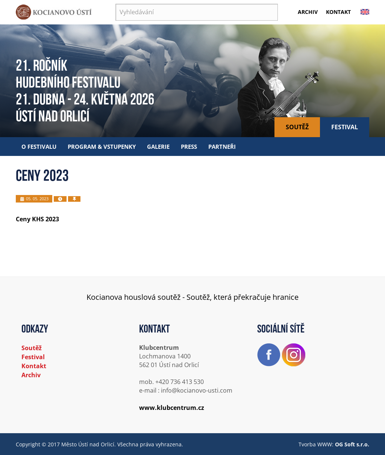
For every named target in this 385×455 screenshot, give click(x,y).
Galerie (158, 146)
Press (189, 146)
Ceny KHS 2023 (37, 219)
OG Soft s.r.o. (352, 444)
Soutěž (297, 127)
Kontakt (338, 11)
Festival (344, 127)
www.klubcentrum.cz (171, 408)
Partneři (222, 146)
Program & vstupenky (102, 146)
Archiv (308, 11)
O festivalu (38, 146)
